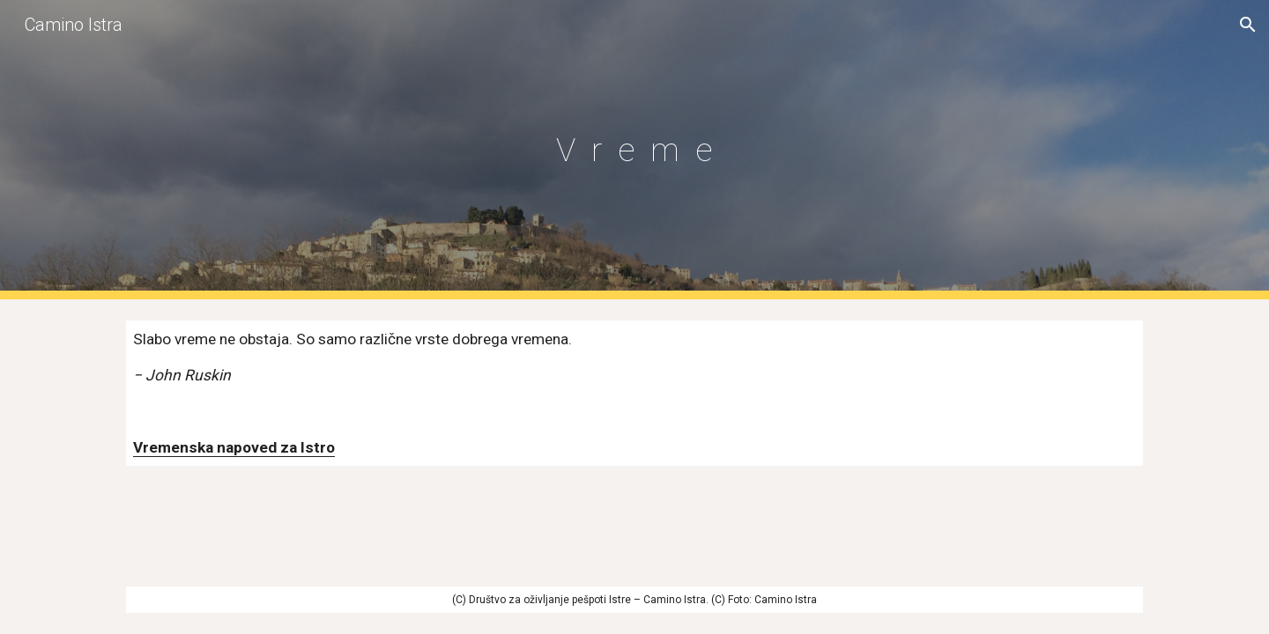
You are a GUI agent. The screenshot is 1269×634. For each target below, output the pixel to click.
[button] (1248, 25)
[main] (634, 149)
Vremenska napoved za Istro (234, 447)
